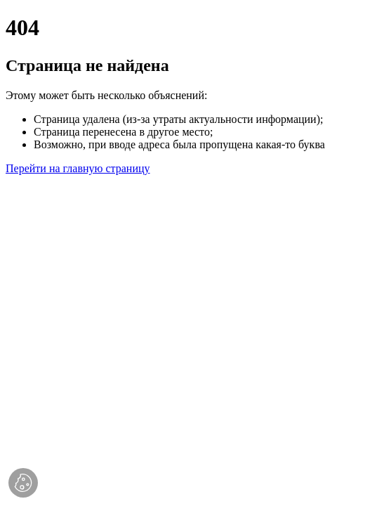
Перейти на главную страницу (78, 168)
